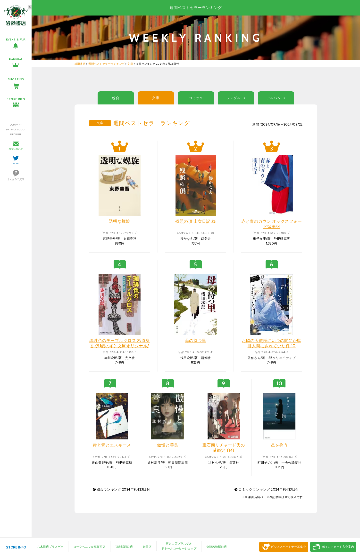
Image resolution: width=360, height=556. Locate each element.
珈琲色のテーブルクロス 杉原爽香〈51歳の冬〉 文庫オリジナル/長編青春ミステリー (119, 346)
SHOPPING (16, 79)
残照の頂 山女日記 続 (195, 221)
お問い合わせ (15, 149)
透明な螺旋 (119, 221)
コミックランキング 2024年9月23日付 (266, 489)
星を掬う (279, 445)
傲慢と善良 (167, 445)
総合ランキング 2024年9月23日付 (121, 489)
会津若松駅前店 (216, 546)
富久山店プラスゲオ (179, 543)
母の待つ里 (195, 340)
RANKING (16, 59)
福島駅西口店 (124, 546)
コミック (196, 98)
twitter (15, 163)
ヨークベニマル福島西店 (89, 546)
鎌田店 (147, 546)
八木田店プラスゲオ (50, 546)
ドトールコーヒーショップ (178, 548)
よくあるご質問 (15, 179)
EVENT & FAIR (16, 39)
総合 (115, 98)
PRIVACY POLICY (15, 129)
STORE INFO (16, 99)
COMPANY (16, 124)
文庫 (155, 98)
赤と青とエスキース (112, 445)
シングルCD (235, 98)
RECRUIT (15, 134)
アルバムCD (276, 98)
